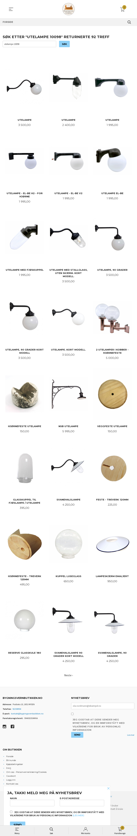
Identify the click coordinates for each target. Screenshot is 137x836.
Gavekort (11, 777)
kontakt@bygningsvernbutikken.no (27, 715)
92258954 (16, 710)
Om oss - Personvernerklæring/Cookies (26, 773)
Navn (32, 801)
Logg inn (11, 781)
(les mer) (78, 815)
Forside (9, 758)
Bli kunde (11, 762)
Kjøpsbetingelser (14, 766)
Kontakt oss (12, 785)
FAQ (8, 770)
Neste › (68, 677)
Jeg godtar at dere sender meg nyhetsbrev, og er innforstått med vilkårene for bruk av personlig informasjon (99, 726)
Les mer (130, 737)
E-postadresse (82, 801)
